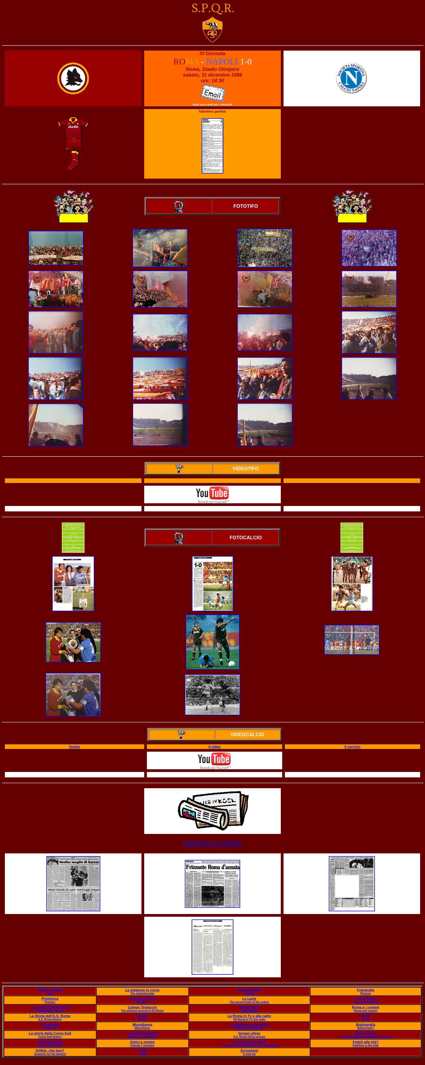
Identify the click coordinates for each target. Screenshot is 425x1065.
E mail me (249, 1054)
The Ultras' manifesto (249, 1028)
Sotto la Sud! (365, 1033)
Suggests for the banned (50, 1054)
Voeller (74, 747)
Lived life (50, 1028)
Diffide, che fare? (50, 1050)
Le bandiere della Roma (50, 1007)
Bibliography (365, 1028)
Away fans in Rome (365, 1002)
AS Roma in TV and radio (249, 1019)
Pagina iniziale (50, 990)
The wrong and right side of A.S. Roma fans (249, 1045)
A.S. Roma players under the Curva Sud (365, 1036)
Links (142, 1050)
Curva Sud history (50, 1036)
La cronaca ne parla (249, 1042)
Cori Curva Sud (50, 1042)
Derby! (142, 1016)
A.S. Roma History (50, 1019)
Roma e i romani (365, 1007)
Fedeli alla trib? (365, 1042)
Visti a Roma (365, 999)
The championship (142, 993)
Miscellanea (142, 1025)
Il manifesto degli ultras (249, 1025)
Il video (214, 747)
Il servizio (352, 747)
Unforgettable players (50, 1010)
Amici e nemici (142, 1042)
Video (365, 1016)
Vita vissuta (50, 1025)
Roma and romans (365, 1010)
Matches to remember (142, 1036)
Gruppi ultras (249, 1033)
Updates (249, 993)
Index (49, 993)
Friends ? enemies (142, 1045)
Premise (50, 1002)
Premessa (50, 999)
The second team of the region (249, 1002)
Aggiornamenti (249, 990)
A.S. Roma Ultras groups (249, 1036)
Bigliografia (365, 1025)
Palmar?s (142, 1002)
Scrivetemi (249, 1050)
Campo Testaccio (142, 1007)
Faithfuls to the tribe (366, 1045)
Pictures (365, 993)
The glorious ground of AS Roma (142, 1010)
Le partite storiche (142, 1033)
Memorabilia (249, 1007)
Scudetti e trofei (142, 999)
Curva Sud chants (50, 1045)
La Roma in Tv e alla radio (249, 1016)
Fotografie (365, 990)
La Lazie (249, 999)
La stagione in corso (142, 990)
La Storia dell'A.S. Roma (50, 1016)
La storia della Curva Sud (50, 1033)
